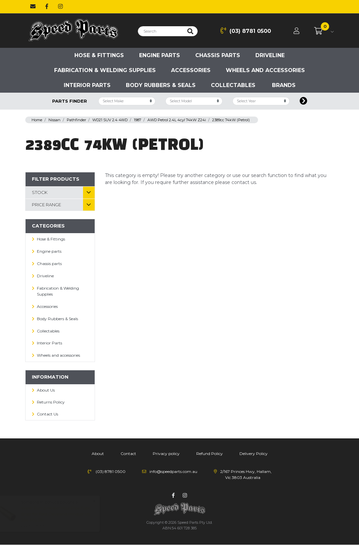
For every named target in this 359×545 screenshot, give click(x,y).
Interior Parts (87, 85)
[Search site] (190, 31)
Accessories (191, 70)
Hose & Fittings (99, 55)
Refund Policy (209, 453)
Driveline (270, 55)
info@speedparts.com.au (173, 471)
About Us (46, 390)
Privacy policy (166, 453)
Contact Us (47, 413)
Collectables (233, 85)
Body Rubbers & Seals (161, 85)
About (98, 453)
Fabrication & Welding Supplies (105, 70)
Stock (39, 192)
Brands (284, 85)
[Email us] (33, 6)
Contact (128, 453)
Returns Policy (51, 402)
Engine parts (159, 55)
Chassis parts (217, 55)
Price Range (46, 204)
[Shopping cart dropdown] (324, 31)
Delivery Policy (253, 453)
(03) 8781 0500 (246, 30)
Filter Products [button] (55, 179)
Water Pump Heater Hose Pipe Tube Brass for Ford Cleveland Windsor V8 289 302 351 (61, 513)
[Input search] (160, 31)
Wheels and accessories (265, 70)
